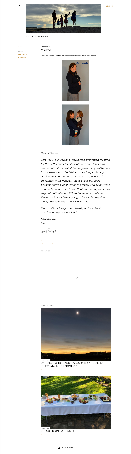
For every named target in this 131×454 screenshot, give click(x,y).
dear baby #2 (23, 54)
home (28, 36)
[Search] (109, 6)
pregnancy (22, 57)
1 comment (49, 370)
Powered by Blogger (65, 447)
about (34, 36)
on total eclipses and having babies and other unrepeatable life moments (72, 364)
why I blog (43, 36)
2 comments (49, 434)
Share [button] (20, 46)
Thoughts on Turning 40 (57, 431)
